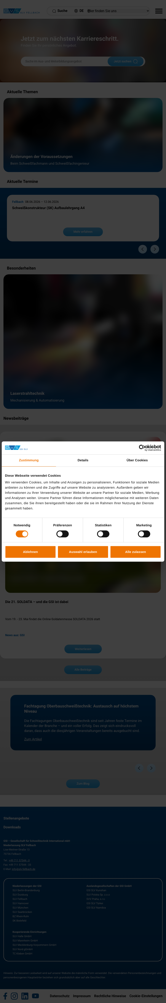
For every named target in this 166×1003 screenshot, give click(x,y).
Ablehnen (30, 552)
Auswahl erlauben (83, 552)
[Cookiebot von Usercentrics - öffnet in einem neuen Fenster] (142, 448)
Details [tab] (83, 460)
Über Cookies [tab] (137, 460)
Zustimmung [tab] (29, 460)
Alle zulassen (135, 552)
